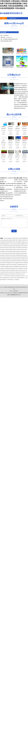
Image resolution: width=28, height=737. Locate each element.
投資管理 (23, 249)
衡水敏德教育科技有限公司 (11, 13)
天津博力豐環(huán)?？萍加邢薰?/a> (13, 281)
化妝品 (17, 243)
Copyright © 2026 (3, 294)
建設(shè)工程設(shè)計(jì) (20, 272)
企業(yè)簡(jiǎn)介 (12, 18)
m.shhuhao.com (9, 37)
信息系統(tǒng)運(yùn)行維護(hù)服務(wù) (13, 253)
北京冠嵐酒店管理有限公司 (20, 279)
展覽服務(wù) (7, 268)
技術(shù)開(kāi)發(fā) (10, 251)
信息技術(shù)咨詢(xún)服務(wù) (11, 266)
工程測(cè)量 (21, 240)
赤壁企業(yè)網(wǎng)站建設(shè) (10, 270)
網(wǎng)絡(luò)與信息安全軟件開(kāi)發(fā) (8, 272)
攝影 (26, 249)
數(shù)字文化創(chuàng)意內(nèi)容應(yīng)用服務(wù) (16, 245)
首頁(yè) (3, 18)
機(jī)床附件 (20, 243)
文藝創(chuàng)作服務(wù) (17, 249)
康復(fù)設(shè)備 (5, 258)
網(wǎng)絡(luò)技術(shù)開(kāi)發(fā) (9, 255)
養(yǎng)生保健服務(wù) (8, 240)
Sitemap (19, 296)
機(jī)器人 (21, 270)
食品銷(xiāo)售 (12, 268)
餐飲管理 (15, 262)
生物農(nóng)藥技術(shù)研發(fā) (8, 262)
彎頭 (4, 249)
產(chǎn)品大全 (5, 20)
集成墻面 (13, 240)
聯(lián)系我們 (15, 20)
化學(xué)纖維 (5, 247)
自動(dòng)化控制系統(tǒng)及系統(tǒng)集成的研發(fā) (17, 258)
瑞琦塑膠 (16, 240)
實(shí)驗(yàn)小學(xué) (20, 275)
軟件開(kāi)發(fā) (20, 262)
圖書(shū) (15, 294)
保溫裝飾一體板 (13, 279)
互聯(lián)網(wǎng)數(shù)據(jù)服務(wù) (14, 247)
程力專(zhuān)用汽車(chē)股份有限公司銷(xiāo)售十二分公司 (17, 277)
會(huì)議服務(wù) (17, 264)
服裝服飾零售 (9, 260)
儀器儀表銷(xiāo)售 (18, 268)
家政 (14, 243)
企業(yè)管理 (10, 249)
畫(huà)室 (6, 249)
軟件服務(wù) (23, 260)
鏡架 (2, 249)
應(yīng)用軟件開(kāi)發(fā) (9, 243)
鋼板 (6, 277)
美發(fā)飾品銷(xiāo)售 (9, 264)
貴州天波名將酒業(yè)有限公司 (5, 279)
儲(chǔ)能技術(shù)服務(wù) (16, 260)
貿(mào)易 (18, 270)
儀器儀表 (24, 262)
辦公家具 (21, 264)
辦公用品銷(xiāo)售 (12, 275)
